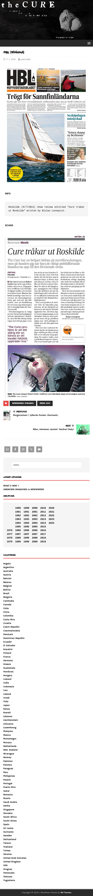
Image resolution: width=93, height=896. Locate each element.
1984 (18, 523)
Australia (8, 571)
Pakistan (8, 761)
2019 (43, 541)
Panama (7, 764)
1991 (26, 512)
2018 (43, 538)
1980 (18, 508)
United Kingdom (12, 861)
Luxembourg (9, 727)
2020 (51, 508)
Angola (7, 563)
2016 (43, 530)
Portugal (7, 783)
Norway (7, 757)
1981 (18, 512)
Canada (7, 604)
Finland (7, 653)
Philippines (9, 776)
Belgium (7, 585)
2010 (43, 508)
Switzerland (9, 839)
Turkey (6, 850)
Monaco (7, 742)
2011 (43, 512)
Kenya (6, 708)
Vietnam (7, 876)
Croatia (7, 623)
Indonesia (8, 686)
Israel (6, 697)
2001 (35, 512)
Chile (6, 608)
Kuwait (7, 712)
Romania (8, 794)
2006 (35, 530)
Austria (7, 574)
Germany (8, 660)
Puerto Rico (9, 787)
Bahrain (7, 578)
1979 (9, 541)
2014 (43, 523)
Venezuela (8, 872)
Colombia (8, 615)
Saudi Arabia (10, 802)
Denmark (8, 634)
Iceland (7, 679)
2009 (35, 541)
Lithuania (8, 723)
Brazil (6, 593)
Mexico (7, 735)
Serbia (6, 805)
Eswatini (7, 649)
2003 (35, 519)
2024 (51, 523)
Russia (6, 798)
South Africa (10, 816)
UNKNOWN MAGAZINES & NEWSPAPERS (23, 489)
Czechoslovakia (11, 630)
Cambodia (8, 600)
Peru (5, 772)
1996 (26, 530)
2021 (51, 512)
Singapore (8, 809)
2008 (35, 538)
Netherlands (9, 746)
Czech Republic (11, 626)
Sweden (7, 835)
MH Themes (66, 892)
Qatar (6, 790)
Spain (6, 824)
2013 (43, 519)
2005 (35, 526)
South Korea (10, 820)
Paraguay (8, 768)
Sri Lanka (8, 828)
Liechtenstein (10, 720)
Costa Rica (9, 619)
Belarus (7, 582)
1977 (9, 534)
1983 (18, 519)
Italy (5, 701)
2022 (51, 515)
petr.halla (25, 59)
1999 (26, 541)
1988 (18, 538)
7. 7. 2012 (11, 59)
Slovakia (7, 813)
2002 (35, 515)
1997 (26, 534)
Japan (6, 705)
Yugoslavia (9, 880)
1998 (26, 538)
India (6, 682)
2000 (35, 508)
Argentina (8, 567)
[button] (88, 43)
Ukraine (7, 854)
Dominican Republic (14, 638)
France (6, 656)
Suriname (8, 831)
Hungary (7, 675)
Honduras (8, 671)
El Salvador (9, 645)
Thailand (7, 846)
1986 (18, 530)
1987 (18, 534)
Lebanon (7, 716)
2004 (35, 523)
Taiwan (7, 843)
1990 (26, 508)
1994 (26, 523)
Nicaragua (8, 753)
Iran (5, 690)
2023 (51, 519)
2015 (43, 526)
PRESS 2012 (45, 403)
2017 (43, 534)
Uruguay (7, 869)
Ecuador (7, 641)
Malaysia (8, 731)
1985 (18, 526)
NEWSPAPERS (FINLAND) (23, 403)
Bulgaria (7, 597)
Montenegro (9, 738)
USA (5, 865)
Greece (7, 664)
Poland (6, 779)
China (6, 612)
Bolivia (6, 589)
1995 (26, 526)
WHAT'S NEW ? (11, 485)
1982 (18, 515)
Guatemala (9, 668)
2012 (43, 515)
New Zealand (10, 749)
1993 (26, 519)
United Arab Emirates (14, 858)
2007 (35, 534)
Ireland (7, 694)
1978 (9, 538)
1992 (26, 515)
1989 (18, 541)
